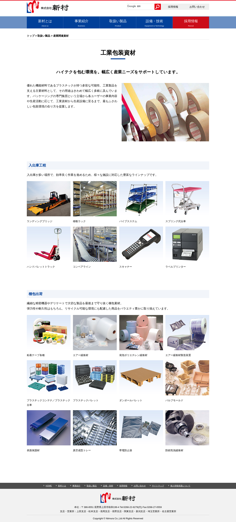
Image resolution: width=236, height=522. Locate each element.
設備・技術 (154, 23)
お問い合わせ (197, 6)
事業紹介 (81, 23)
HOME (49, 486)
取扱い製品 (118, 23)
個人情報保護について (180, 486)
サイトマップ (158, 486)
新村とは (45, 23)
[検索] (140, 6)
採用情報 (173, 6)
